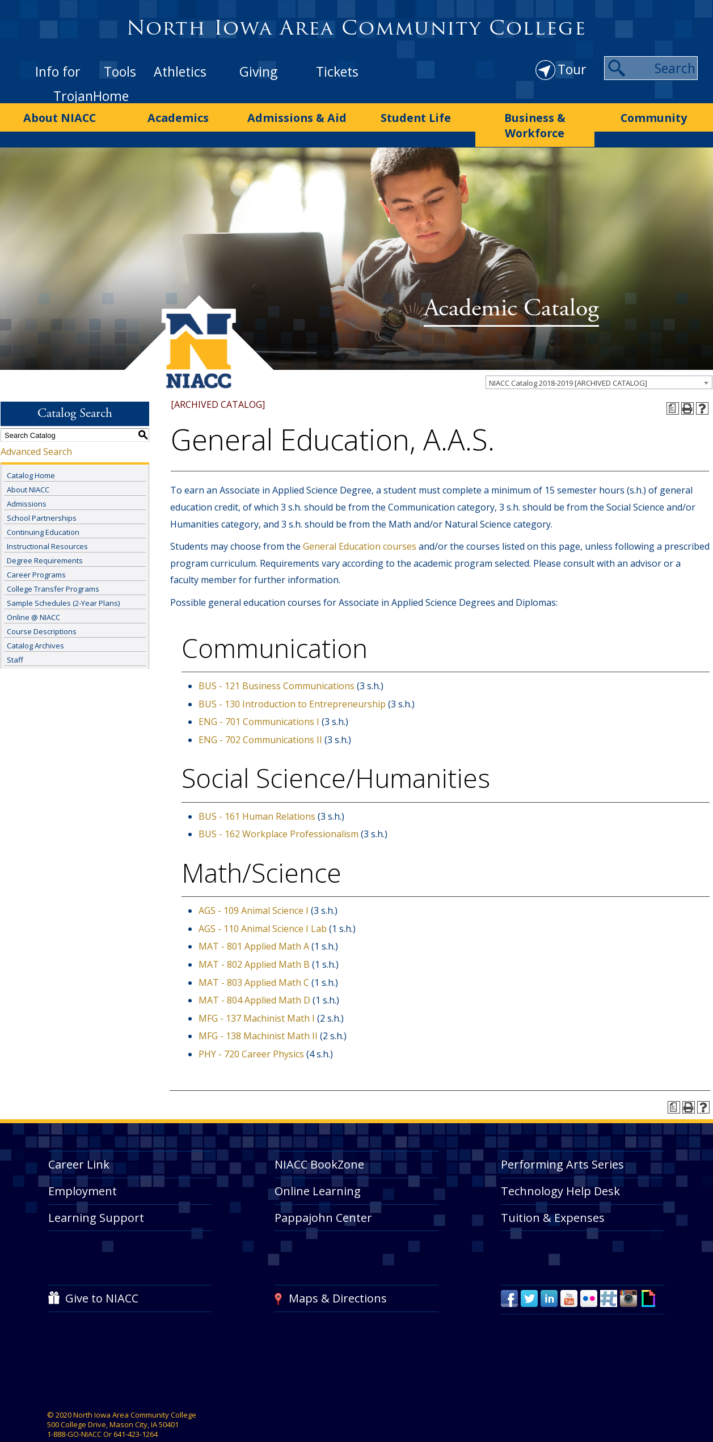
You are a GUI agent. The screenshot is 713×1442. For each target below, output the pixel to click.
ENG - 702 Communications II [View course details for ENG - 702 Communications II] (260, 717)
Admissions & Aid (297, 115)
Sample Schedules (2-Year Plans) (63, 580)
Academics (178, 115)
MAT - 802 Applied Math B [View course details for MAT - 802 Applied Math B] (254, 941)
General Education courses (359, 524)
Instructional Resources (47, 523)
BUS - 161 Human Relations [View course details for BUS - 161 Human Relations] (257, 793)
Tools (120, 71)
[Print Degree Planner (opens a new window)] (672, 386)
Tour (572, 69)
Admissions (27, 481)
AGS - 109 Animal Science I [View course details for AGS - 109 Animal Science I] (254, 888)
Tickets (337, 71)
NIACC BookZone (319, 1141)
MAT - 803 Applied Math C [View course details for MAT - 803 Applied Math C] (254, 960)
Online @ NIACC (33, 594)
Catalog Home (31, 453)
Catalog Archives (35, 623)
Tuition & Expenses (553, 1195)
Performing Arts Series (562, 1141)
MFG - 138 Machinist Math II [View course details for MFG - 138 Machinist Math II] (258, 1013)
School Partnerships (42, 495)
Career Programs (36, 552)
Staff (15, 637)
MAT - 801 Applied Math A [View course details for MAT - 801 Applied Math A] (254, 924)
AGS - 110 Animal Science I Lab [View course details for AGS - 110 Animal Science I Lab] (263, 906)
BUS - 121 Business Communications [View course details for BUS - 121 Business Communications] (277, 663)
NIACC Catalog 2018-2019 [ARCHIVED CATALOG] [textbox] (568, 360)
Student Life (416, 115)
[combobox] (599, 359)
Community (654, 115)
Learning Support (96, 1195)
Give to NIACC (101, 1275)
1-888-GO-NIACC (74, 1412)
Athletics (180, 71)
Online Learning (318, 1168)
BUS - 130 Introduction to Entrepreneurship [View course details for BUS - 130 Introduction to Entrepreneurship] (292, 681)
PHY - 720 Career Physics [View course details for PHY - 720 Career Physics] (251, 1031)
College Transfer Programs (53, 566)
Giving (258, 71)
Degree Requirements (45, 538)
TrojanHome (91, 96)
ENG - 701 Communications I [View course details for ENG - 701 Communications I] (259, 699)
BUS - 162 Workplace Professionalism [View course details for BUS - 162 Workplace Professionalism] (278, 812)
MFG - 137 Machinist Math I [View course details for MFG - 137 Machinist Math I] (257, 995)
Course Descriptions (42, 609)
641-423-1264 (135, 1412)
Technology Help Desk (560, 1168)
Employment (82, 1168)
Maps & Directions (338, 1275)
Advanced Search (36, 429)
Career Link (78, 1141)
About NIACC (59, 115)
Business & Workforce (535, 115)
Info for (58, 71)
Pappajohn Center (323, 1195)
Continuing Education (43, 509)
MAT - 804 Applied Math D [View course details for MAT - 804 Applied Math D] (254, 978)
